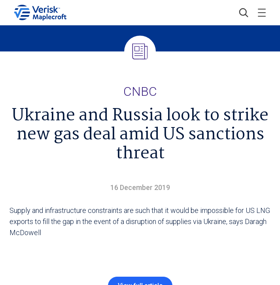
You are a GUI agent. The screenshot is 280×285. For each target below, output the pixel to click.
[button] (243, 12)
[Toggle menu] (262, 13)
